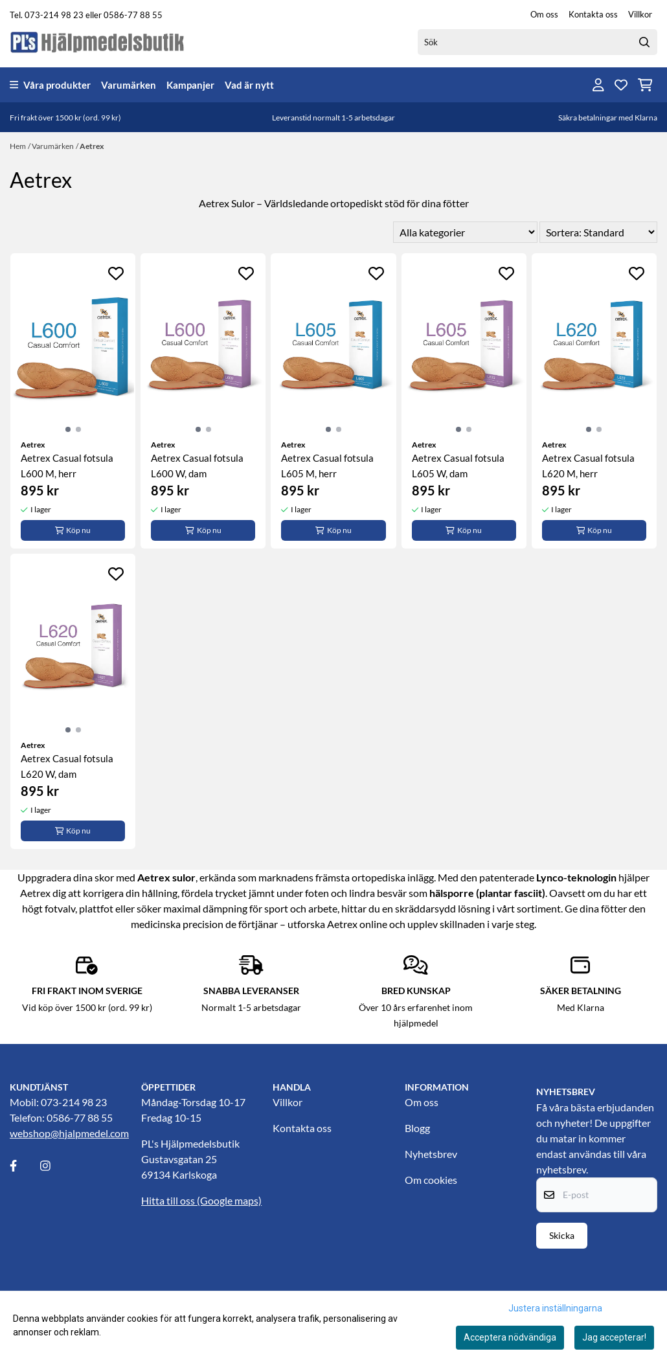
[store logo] (98, 41)
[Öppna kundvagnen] (645, 84)
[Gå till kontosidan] (598, 84)
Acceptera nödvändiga (510, 1337)
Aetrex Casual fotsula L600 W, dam (197, 465)
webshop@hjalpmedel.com (69, 1133)
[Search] (644, 42)
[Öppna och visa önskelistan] (621, 84)
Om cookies (431, 1179)
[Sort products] (598, 232)
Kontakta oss (593, 14)
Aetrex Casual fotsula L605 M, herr (327, 465)
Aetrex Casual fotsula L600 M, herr (67, 465)
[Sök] (537, 42)
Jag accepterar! (614, 1337)
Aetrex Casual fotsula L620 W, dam (67, 766)
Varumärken (128, 85)
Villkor (640, 14)
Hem (18, 146)
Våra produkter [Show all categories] (50, 85)
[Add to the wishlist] (116, 273)
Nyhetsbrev (431, 1154)
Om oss (544, 14)
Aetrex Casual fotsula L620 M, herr (588, 465)
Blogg (417, 1128)
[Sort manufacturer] (465, 232)
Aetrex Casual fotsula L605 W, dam (458, 465)
